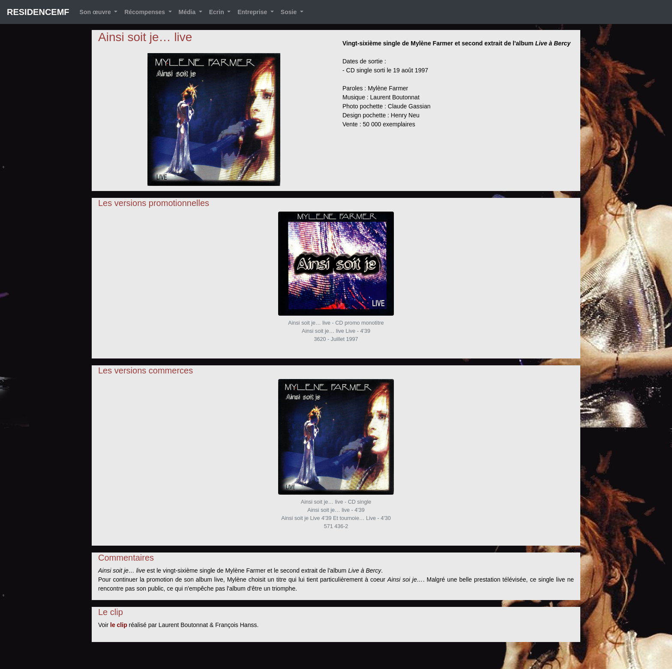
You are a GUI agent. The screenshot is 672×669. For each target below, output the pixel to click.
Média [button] (188, 12)
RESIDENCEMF (38, 12)
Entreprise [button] (253, 12)
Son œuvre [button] (96, 12)
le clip (118, 624)
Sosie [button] (289, 12)
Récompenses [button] (145, 12)
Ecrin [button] (217, 12)
